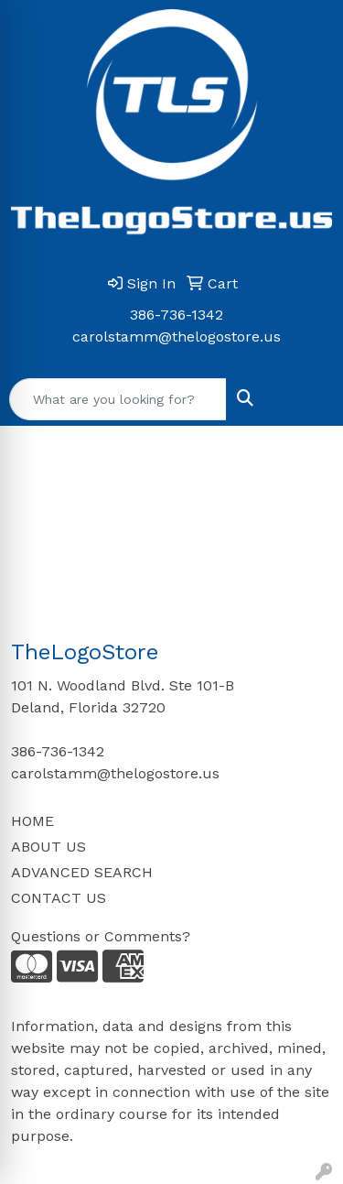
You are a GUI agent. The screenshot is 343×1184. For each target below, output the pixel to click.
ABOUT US (48, 846)
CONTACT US (58, 898)
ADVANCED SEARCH (82, 872)
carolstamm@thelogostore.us (176, 336)
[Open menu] (306, 399)
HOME (32, 821)
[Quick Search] (118, 399)
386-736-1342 (176, 314)
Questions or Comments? (100, 936)
